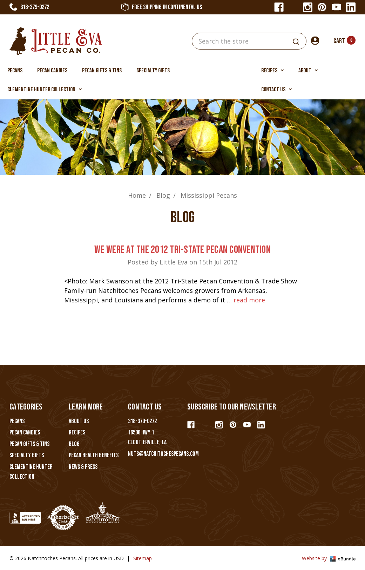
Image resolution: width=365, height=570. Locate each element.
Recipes (272, 70)
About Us (79, 421)
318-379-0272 (29, 7)
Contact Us (276, 89)
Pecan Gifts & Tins (102, 70)
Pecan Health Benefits (94, 455)
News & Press (83, 467)
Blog (74, 444)
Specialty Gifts (153, 70)
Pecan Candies (52, 70)
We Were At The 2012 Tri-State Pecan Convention (182, 249)
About (308, 70)
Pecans (14, 70)
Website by (329, 558)
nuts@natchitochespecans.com (163, 454)
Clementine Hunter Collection (44, 89)
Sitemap (142, 558)
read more (249, 300)
